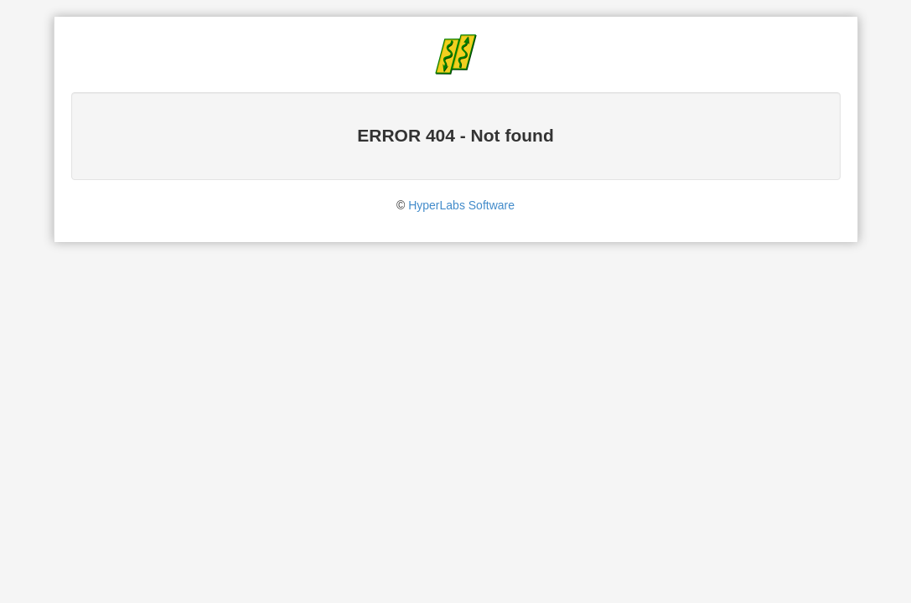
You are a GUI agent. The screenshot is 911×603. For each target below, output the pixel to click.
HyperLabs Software (461, 205)
